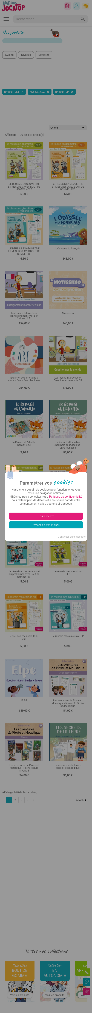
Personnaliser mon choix (46, 524)
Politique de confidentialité (65, 496)
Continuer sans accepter (72, 536)
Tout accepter (46, 516)
